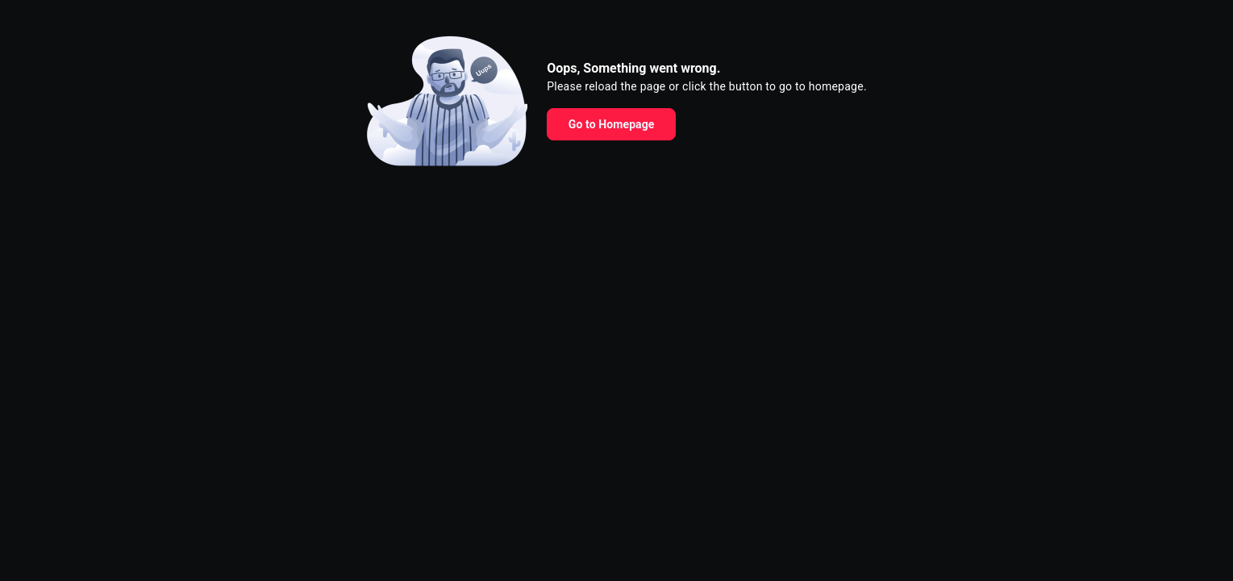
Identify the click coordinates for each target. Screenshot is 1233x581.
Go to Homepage (612, 124)
